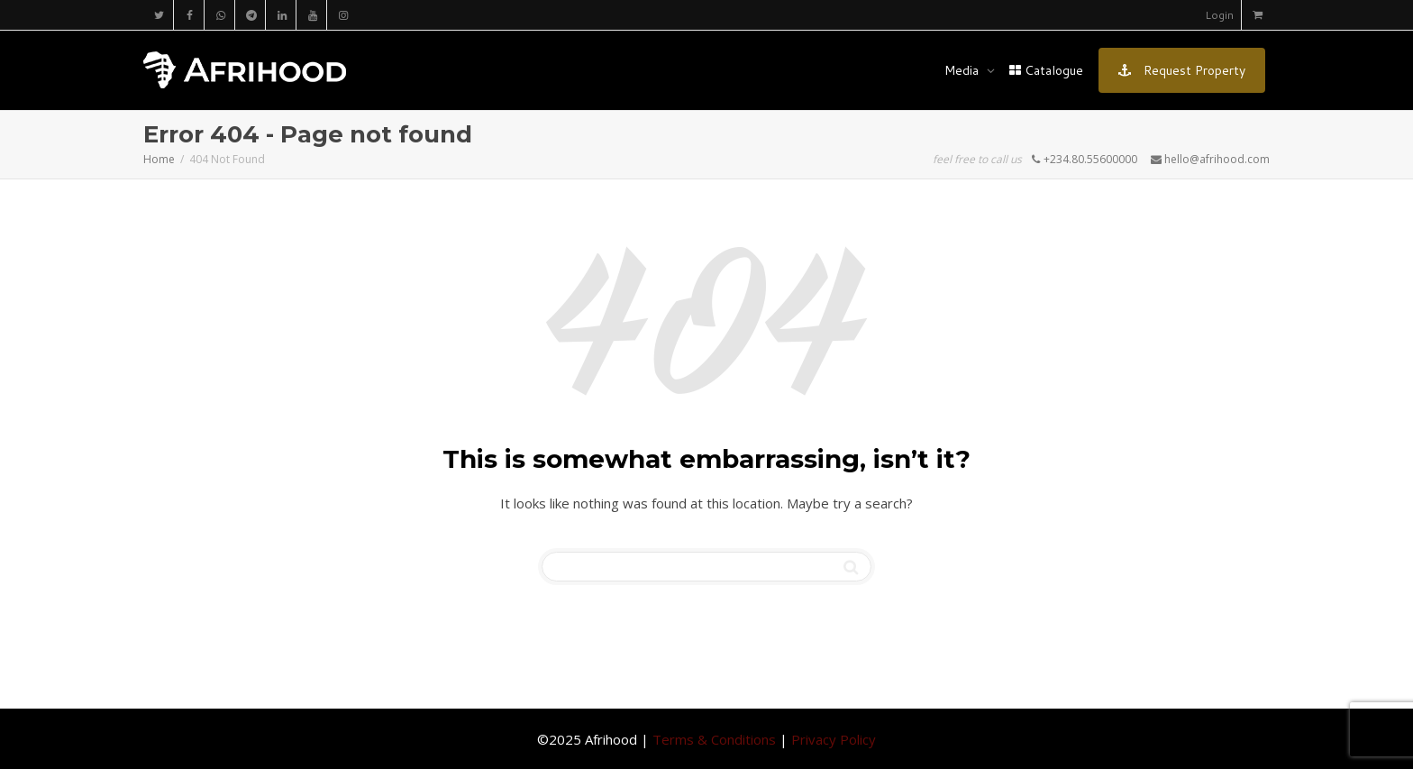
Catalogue (1045, 70)
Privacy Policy (833, 739)
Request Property (1181, 70)
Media (963, 70)
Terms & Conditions (714, 739)
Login (1219, 15)
